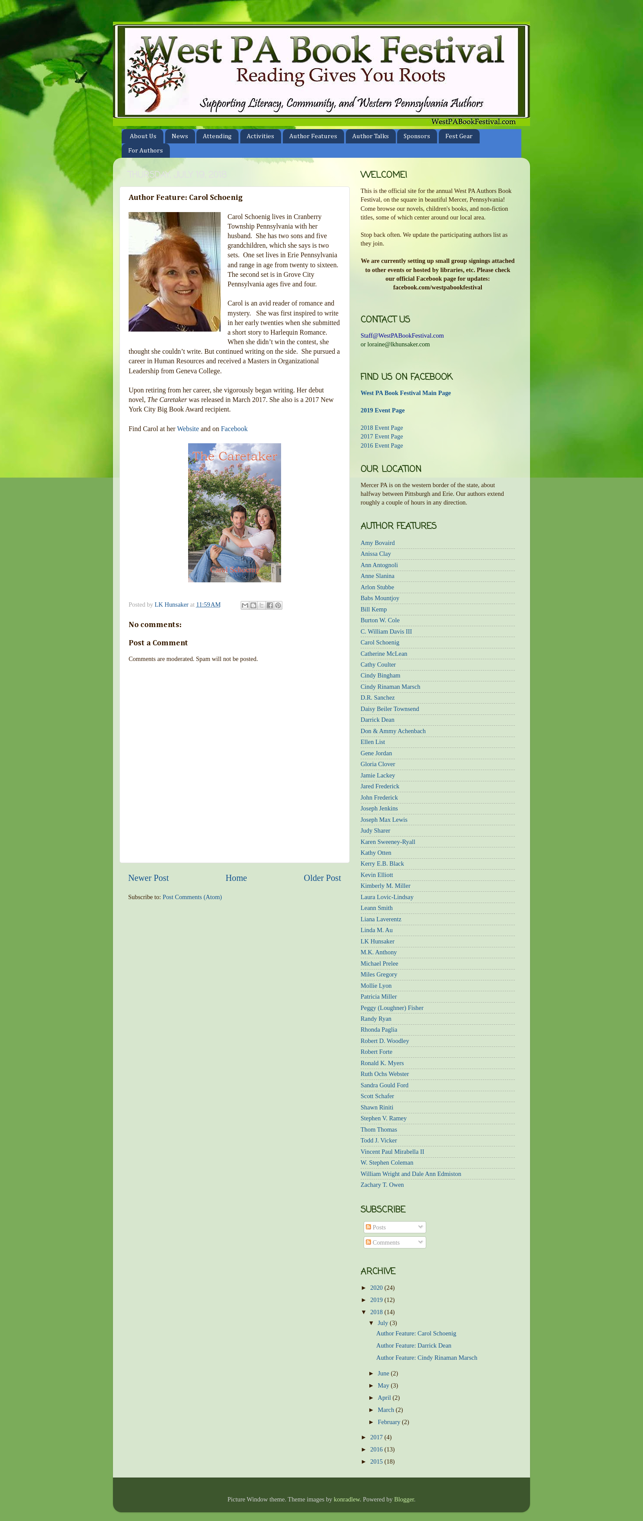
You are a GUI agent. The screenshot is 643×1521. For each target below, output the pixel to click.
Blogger (404, 1499)
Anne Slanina (377, 575)
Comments (383, 1242)
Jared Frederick (380, 786)
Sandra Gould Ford (384, 1085)
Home (236, 878)
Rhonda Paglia (379, 1029)
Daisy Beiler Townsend (390, 708)
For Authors (145, 150)
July (384, 1322)
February (390, 1421)
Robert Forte (376, 1051)
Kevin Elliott (377, 874)
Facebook (234, 428)
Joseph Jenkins (379, 808)
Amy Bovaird (378, 542)
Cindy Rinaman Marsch (391, 686)
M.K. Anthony (379, 952)
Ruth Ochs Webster (385, 1073)
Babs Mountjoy (380, 597)
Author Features (313, 136)
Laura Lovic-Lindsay (387, 896)
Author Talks (370, 136)
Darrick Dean (377, 719)
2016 (377, 1449)
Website (188, 428)
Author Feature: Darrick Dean (413, 1345)
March (387, 1409)
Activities (260, 136)
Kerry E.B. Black (382, 863)
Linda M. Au (377, 930)
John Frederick (379, 797)
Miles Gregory (379, 974)
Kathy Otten (376, 852)
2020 (377, 1287)
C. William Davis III (386, 631)
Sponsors (417, 136)
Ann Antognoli (379, 564)
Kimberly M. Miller (386, 885)
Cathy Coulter (378, 664)
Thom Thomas (379, 1129)
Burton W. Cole (380, 620)
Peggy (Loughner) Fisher (392, 1007)
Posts (376, 1227)
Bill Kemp (374, 609)
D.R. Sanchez (378, 697)
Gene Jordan (376, 753)
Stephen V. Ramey (384, 1118)
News (180, 136)
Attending (217, 136)
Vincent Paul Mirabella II (392, 1151)
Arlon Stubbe (377, 587)
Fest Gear (459, 136)
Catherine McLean (384, 653)
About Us (143, 136)
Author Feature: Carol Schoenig (416, 1333)
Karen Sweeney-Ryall (388, 841)
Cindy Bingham (381, 675)
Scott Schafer (377, 1096)
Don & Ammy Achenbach (393, 730)
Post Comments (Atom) (192, 896)
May (384, 1385)
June (384, 1373)
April (385, 1397)
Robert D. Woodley (385, 1040)
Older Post (322, 878)
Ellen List (373, 741)
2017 (377, 1437)
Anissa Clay (376, 553)
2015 (377, 1461)
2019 (377, 1299)
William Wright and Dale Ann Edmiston (411, 1173)
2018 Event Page (382, 427)
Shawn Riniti (377, 1107)
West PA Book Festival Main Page (406, 392)
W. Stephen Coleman (387, 1162)
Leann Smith (377, 907)
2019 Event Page (383, 410)
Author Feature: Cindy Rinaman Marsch (426, 1357)
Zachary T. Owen (382, 1184)
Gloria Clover (378, 763)
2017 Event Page (382, 436)
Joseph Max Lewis (384, 819)
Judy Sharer (375, 830)
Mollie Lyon (376, 985)
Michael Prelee (379, 963)
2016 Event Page (382, 445)
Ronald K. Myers (382, 1062)
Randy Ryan (376, 1018)
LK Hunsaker (377, 941)
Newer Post (148, 878)
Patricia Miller (379, 996)
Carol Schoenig (380, 642)
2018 (377, 1311)
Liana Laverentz (381, 919)
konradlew (347, 1499)
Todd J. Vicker (379, 1140)
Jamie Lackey (378, 775)
